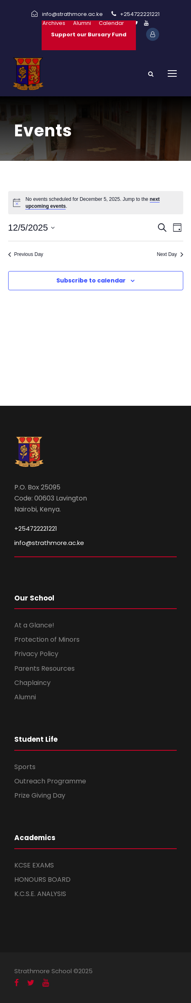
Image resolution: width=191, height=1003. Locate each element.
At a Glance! (34, 625)
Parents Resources (44, 668)
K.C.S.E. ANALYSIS (40, 893)
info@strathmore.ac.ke (49, 542)
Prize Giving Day (39, 795)
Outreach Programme (50, 781)
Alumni (82, 23)
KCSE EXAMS (34, 865)
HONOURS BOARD (42, 879)
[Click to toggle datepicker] (31, 227)
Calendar (111, 23)
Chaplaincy (32, 682)
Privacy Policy (36, 653)
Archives (53, 23)
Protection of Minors (47, 639)
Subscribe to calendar (91, 280)
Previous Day (25, 254)
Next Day (170, 254)
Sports (25, 767)
